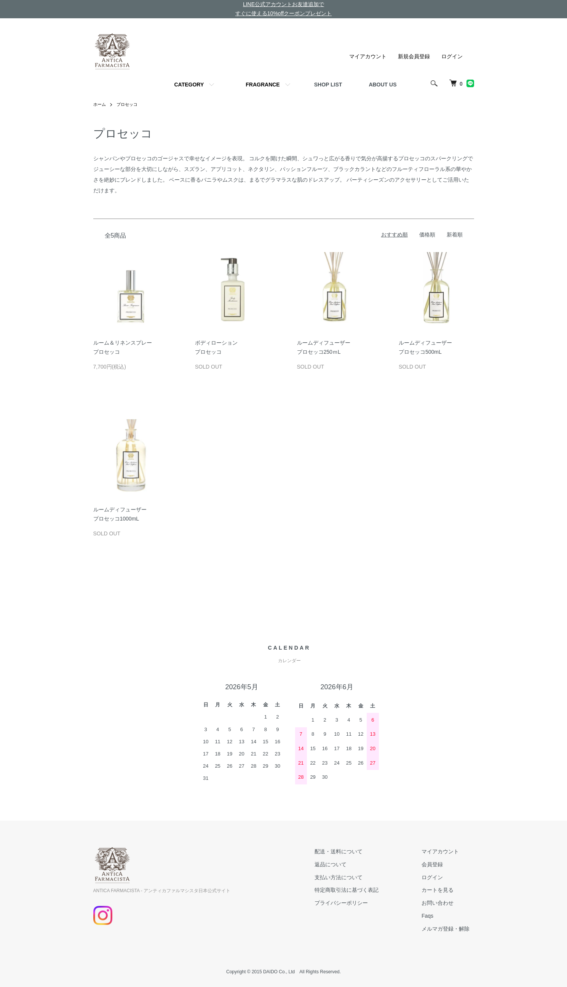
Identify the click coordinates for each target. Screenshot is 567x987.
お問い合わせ (442, 903)
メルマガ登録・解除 (450, 929)
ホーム (100, 104)
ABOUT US (382, 84)
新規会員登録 (414, 56)
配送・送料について (352, 851)
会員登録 (436, 864)
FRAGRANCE (263, 84)
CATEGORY (189, 84)
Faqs (432, 916)
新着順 (455, 235)
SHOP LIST (328, 84)
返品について (344, 864)
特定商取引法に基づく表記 (360, 890)
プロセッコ (129, 104)
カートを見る (442, 890)
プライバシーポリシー (354, 903)
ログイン (452, 56)
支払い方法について (352, 877)
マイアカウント (368, 56)
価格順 (427, 235)
